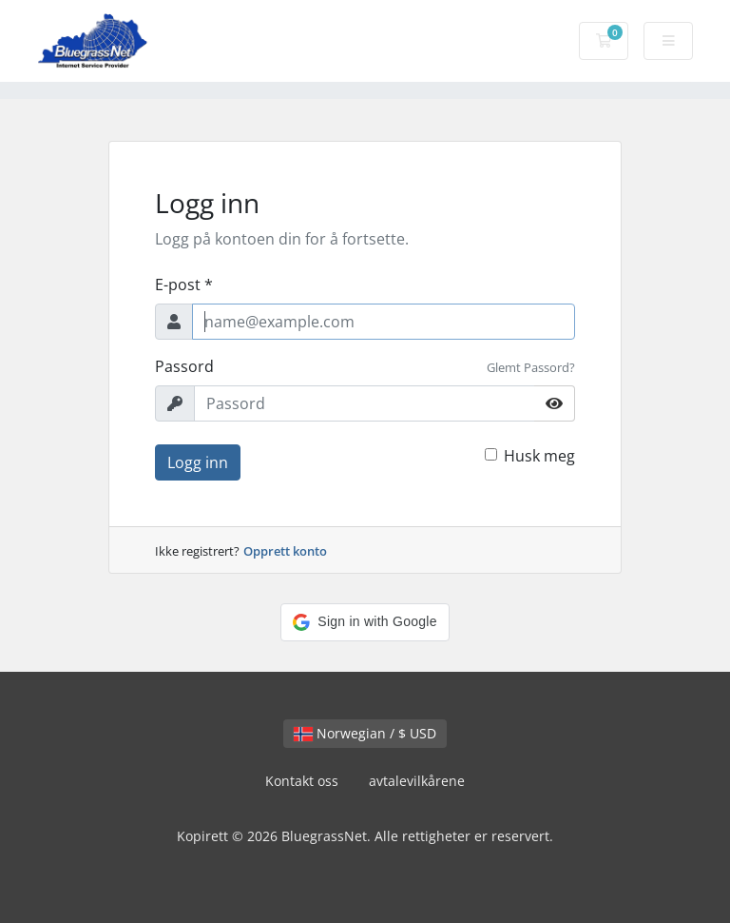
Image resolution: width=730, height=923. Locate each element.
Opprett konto (285, 551)
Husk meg (539, 455)
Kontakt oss (301, 781)
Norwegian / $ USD (365, 733)
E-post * (184, 284)
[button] (364, 622)
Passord (184, 366)
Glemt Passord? (531, 367)
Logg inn (197, 462)
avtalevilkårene (417, 781)
